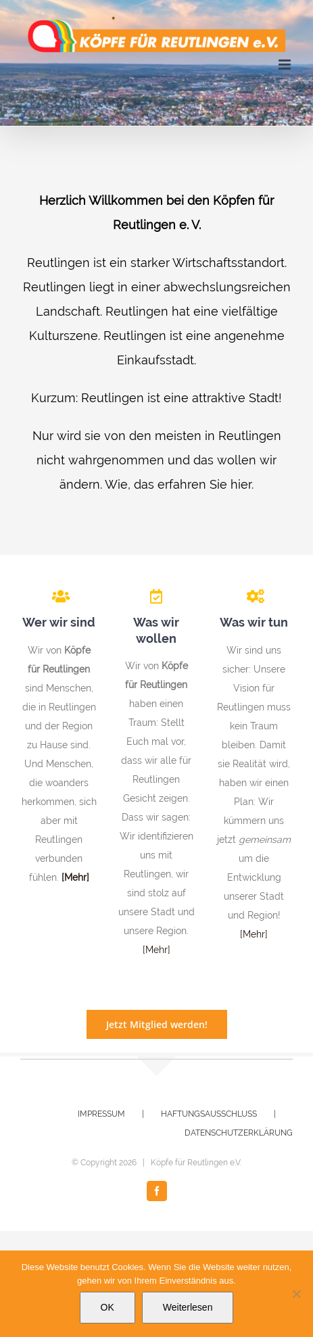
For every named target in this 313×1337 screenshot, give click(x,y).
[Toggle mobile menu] (286, 64)
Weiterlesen (188, 1307)
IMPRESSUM (101, 1114)
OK (107, 1307)
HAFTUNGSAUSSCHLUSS (209, 1114)
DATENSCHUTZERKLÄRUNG (239, 1133)
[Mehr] (156, 949)
